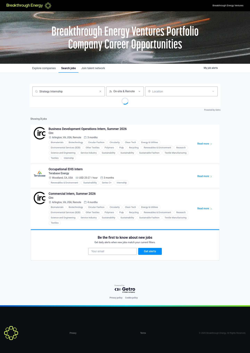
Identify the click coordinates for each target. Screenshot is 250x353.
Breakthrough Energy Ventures (227, 5)
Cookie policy (131, 298)
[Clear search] (100, 91)
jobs (68, 68)
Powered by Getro (212, 110)
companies (44, 68)
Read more (206, 144)
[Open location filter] (213, 91)
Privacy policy (116, 298)
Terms (143, 333)
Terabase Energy (59, 173)
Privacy (73, 333)
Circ (51, 133)
